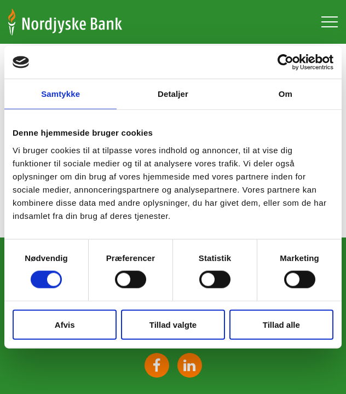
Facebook (157, 365)
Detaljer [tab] (173, 94)
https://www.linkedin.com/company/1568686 (189, 365)
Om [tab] (285, 94)
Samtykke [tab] (60, 94)
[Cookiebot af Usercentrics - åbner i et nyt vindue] (285, 62)
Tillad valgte (173, 324)
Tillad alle (281, 324)
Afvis (65, 324)
